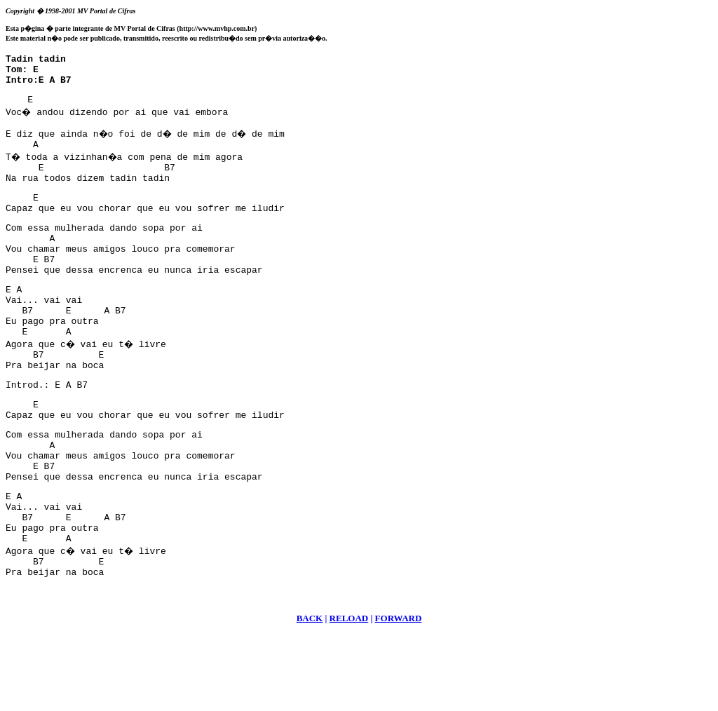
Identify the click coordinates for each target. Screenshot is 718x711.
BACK (310, 694)
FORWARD (398, 694)
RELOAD (349, 694)
